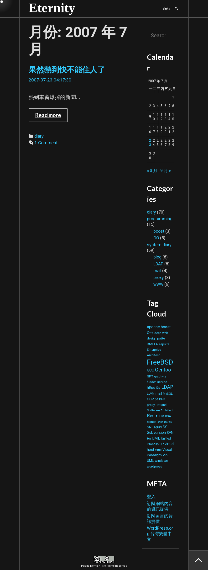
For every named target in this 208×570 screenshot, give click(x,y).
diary (39, 136)
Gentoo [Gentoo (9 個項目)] (163, 370)
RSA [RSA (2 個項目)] (168, 416)
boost (158, 231)
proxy (158, 277)
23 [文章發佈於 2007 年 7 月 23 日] (150, 143)
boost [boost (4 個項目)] (166, 327)
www (158, 284)
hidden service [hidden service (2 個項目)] (157, 382)
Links (166, 8)
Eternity (52, 7)
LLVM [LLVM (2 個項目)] (151, 393)
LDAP (158, 263)
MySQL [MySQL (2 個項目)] (168, 393)
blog (157, 256)
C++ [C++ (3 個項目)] (150, 333)
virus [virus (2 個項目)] (158, 450)
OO (156, 237)
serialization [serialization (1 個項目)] (164, 422)
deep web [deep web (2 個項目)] (161, 333)
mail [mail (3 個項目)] (159, 393)
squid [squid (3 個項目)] (157, 427)
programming (159, 218)
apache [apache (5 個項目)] (153, 326)
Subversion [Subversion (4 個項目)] (156, 432)
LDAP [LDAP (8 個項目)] (167, 387)
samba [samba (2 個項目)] (151, 422)
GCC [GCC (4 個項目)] (150, 370)
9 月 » (165, 170)
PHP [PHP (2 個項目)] (162, 399)
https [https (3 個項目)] (151, 387)
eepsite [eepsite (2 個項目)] (164, 344)
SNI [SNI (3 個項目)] (149, 427)
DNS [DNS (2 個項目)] (150, 344)
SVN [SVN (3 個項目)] (170, 432)
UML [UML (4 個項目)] (156, 438)
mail (157, 270)
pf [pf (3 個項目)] (156, 399)
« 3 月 (152, 170)
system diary (159, 244)
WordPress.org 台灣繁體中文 (160, 534)
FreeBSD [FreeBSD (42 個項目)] (160, 362)
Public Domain (90, 565)
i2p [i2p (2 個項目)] (158, 387)
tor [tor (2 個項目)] (149, 438)
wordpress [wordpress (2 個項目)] (154, 466)
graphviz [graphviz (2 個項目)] (160, 376)
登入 (151, 496)
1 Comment (45, 142)
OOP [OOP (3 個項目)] (150, 399)
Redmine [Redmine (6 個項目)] (155, 415)
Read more (50, 117)
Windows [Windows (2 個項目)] (161, 460)
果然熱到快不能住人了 (67, 69)
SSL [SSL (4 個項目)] (166, 427)
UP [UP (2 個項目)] (162, 444)
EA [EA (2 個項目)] (156, 344)
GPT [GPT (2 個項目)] (150, 376)
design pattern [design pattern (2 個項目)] (157, 338)
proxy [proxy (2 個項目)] (151, 405)
